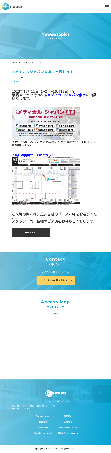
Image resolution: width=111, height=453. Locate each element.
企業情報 (43, 422)
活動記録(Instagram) (68, 433)
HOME (15, 62)
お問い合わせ (43, 427)
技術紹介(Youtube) (43, 433)
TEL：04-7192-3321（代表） (24, 405)
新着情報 (68, 422)
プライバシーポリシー (68, 427)
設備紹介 (68, 416)
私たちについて (43, 416)
